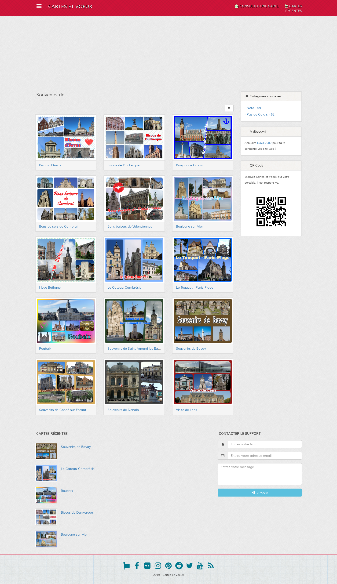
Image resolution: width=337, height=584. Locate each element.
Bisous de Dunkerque (123, 165)
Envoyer (259, 492)
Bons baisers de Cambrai (58, 227)
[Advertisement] (168, 54)
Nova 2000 (264, 143)
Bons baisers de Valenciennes (129, 227)
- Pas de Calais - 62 (260, 114)
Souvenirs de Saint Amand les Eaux (134, 349)
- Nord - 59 (253, 108)
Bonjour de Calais (189, 165)
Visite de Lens (186, 410)
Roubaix (45, 349)
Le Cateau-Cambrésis (124, 288)
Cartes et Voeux (70, 7)
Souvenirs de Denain (123, 410)
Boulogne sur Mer (189, 227)
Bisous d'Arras (50, 165)
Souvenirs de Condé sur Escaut (62, 410)
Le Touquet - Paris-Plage (194, 288)
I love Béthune (50, 288)
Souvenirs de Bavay (191, 349)
